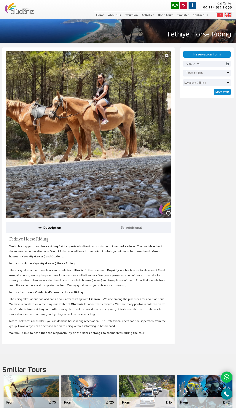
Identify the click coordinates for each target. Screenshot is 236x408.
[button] (207, 72)
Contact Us (200, 15)
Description (49, 228)
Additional (131, 228)
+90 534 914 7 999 (216, 7)
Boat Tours (165, 15)
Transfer (183, 15)
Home (100, 15)
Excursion (131, 15)
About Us (114, 15)
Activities (147, 15)
